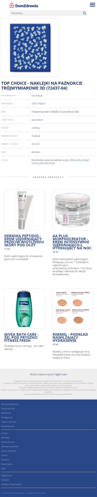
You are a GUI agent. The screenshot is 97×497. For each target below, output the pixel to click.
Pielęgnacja (7, 417)
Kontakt (5, 479)
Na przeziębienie (9, 404)
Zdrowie (5, 437)
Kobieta (5, 459)
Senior (4, 455)
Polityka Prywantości (11, 484)
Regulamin (6, 475)
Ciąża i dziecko (8, 421)
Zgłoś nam (61, 374)
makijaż (36, 136)
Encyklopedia (8, 426)
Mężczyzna (6, 464)
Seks (3, 468)
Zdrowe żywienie (9, 446)
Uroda (4, 433)
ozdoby (36, 127)
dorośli (36, 144)
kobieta (36, 152)
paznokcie (37, 119)
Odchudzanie (8, 408)
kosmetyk (37, 95)
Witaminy (6, 413)
